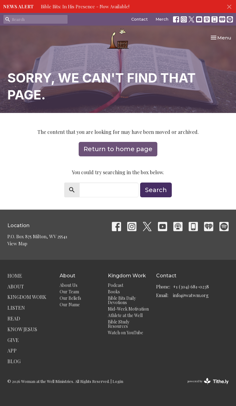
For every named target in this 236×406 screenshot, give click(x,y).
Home (14, 275)
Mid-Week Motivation (128, 309)
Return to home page (118, 149)
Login (117, 381)
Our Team (69, 292)
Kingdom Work (26, 297)
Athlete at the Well (125, 315)
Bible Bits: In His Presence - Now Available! (85, 6)
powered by (208, 381)
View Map (17, 243)
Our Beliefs (70, 298)
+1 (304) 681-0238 (191, 286)
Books (114, 292)
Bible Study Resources (118, 324)
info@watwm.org (191, 295)
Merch (161, 19)
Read (13, 318)
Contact (139, 19)
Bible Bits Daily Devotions (122, 300)
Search (156, 190)
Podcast (115, 285)
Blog (14, 361)
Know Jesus (22, 329)
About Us (68, 285)
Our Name (70, 305)
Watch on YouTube (125, 333)
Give (13, 340)
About (15, 286)
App (12, 350)
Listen (16, 307)
